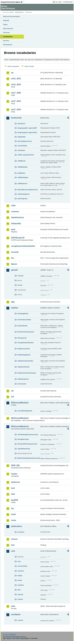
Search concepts (29, 66)
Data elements (8, 28)
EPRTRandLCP (18, 238)
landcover (15, 482)
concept (20, 276)
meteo (20, 580)
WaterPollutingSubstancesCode (29, 458)
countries (21, 532)
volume (20, 599)
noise (13, 520)
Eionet (11, 12)
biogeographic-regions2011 (27, 132)
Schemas (6, 32)
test (12, 545)
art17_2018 (16, 109)
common (15, 211)
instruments (22, 384)
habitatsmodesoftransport (27, 373)
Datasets (6, 20)
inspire (14, 474)
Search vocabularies (13, 66)
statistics (21, 585)
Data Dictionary (19, 12)
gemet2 (14, 270)
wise (13, 606)
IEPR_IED (15, 465)
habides (14, 308)
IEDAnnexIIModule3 (20, 418)
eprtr (13, 229)
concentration (22, 566)
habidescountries (24, 349)
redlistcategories (23, 194)
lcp (12, 508)
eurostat (14, 252)
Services (6, 40)
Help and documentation (11, 16)
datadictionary (17, 217)
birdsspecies (22, 338)
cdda (13, 206)
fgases (14, 264)
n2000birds (21, 161)
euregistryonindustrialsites (23, 246)
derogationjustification (26, 342)
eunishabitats (22, 146)
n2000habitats (22, 167)
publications (16, 526)
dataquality (21, 137)
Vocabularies (8, 36)
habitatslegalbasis (24, 355)
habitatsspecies (23, 379)
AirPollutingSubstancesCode (28, 434)
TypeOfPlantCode (24, 449)
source (20, 285)
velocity (20, 594)
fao (12, 258)
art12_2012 (16, 79)
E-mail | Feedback (9, 634)
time (19, 590)
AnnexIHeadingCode (25, 411)
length (20, 575)
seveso (14, 539)
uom (13, 551)
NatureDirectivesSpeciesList (28, 189)
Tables (5, 24)
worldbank (15, 614)
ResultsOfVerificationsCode (27, 444)
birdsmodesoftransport (26, 332)
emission (21, 571)
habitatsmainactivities (25, 361)
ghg (12, 302)
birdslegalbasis (23, 313)
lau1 (13, 488)
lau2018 (14, 500)
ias (12, 391)
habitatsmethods (23, 367)
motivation (21, 150)
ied (12, 397)
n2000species (22, 183)
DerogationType (23, 439)
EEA (12, 2)
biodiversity (16, 118)
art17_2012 (16, 101)
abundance (21, 123)
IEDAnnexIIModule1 (20, 403)
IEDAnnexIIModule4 (20, 426)
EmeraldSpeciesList (25, 141)
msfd (13, 514)
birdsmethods (22, 326)
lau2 (13, 494)
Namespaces (7, 44)
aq (12, 73)
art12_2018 (16, 85)
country (20, 620)
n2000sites (21, 173)
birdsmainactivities (24, 319)
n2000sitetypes (23, 177)
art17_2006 (16, 93)
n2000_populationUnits (26, 155)
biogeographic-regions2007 (27, 128)
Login (56, 2)
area (19, 561)
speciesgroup (22, 198)
